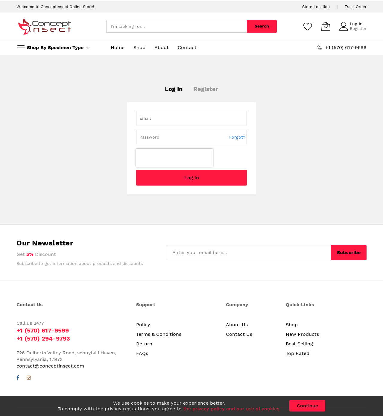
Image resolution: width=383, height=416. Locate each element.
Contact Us (239, 334)
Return (144, 344)
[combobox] (176, 26)
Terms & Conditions (158, 334)
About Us (237, 324)
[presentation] (174, 158)
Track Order (356, 6)
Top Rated (297, 353)
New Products (302, 334)
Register (358, 28)
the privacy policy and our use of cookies (231, 409)
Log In (356, 23)
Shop (292, 324)
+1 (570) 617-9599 (42, 330)
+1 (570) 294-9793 (43, 338)
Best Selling (299, 344)
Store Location (316, 6)
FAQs (142, 353)
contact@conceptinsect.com (50, 366)
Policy (143, 324)
